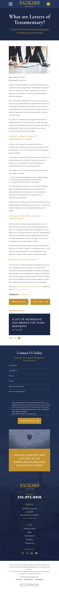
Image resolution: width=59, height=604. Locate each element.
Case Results (29, 536)
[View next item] (19, 338)
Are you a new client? (16, 386)
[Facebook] (23, 553)
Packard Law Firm (21, 289)
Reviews (29, 540)
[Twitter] (27, 553)
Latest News (24, 294)
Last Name (13, 371)
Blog (30, 532)
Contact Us (29, 543)
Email (11, 381)
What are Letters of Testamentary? (29, 287)
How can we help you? (17, 391)
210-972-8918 (29, 497)
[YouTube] (36, 553)
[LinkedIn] (32, 553)
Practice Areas (29, 529)
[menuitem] (19, 579)
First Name (13, 365)
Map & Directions (29, 518)
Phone (11, 376)
